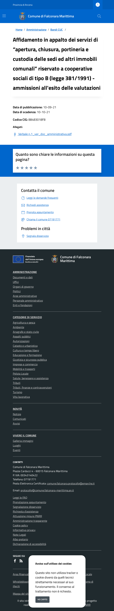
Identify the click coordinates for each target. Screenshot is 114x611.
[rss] (21, 561)
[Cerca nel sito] (99, 16)
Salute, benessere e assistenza (31, 378)
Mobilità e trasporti (24, 369)
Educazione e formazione (27, 355)
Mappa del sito (21, 594)
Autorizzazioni (21, 341)
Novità (17, 409)
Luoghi (17, 445)
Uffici (16, 282)
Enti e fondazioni (22, 305)
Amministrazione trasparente (30, 521)
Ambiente (18, 327)
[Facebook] (15, 561)
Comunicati (19, 419)
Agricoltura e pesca (24, 322)
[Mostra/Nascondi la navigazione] (4, 16)
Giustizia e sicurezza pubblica (30, 360)
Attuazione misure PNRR (27, 516)
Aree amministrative (25, 296)
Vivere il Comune (24, 435)
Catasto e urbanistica (25, 346)
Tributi (16, 383)
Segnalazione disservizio (27, 507)
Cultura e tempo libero (26, 350)
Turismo (17, 392)
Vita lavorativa (21, 397)
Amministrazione (36, 30)
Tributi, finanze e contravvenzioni (32, 387)
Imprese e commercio (25, 364)
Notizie (17, 414)
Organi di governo (23, 287)
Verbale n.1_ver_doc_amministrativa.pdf (42, 134)
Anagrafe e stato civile (26, 332)
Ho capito (42, 599)
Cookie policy (20, 525)
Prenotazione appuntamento (29, 502)
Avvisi (16, 423)
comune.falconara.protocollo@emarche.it (71, 483)
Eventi (16, 450)
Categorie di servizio (27, 317)
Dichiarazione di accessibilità (29, 544)
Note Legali (19, 535)
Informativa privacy (24, 530)
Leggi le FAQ (20, 497)
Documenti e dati (23, 277)
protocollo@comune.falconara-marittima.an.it (47, 490)
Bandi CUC (56, 30)
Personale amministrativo (28, 300)
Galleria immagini (23, 441)
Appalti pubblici (22, 336)
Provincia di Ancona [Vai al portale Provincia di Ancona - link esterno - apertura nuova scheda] (22, 5)
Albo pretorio (20, 539)
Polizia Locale (20, 374)
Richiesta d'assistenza (25, 511)
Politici (17, 291)
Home (19, 30)
